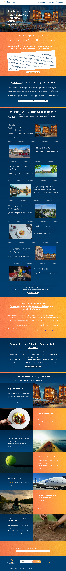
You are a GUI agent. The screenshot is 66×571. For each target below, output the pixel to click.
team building (41, 330)
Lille (52, 330)
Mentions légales (22, 568)
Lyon (50, 330)
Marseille (55, 330)
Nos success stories (40, 559)
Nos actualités (56, 559)
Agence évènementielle (24, 559)
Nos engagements (48, 559)
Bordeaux (47, 330)
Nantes (12, 332)
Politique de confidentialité (28, 568)
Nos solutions (32, 559)
